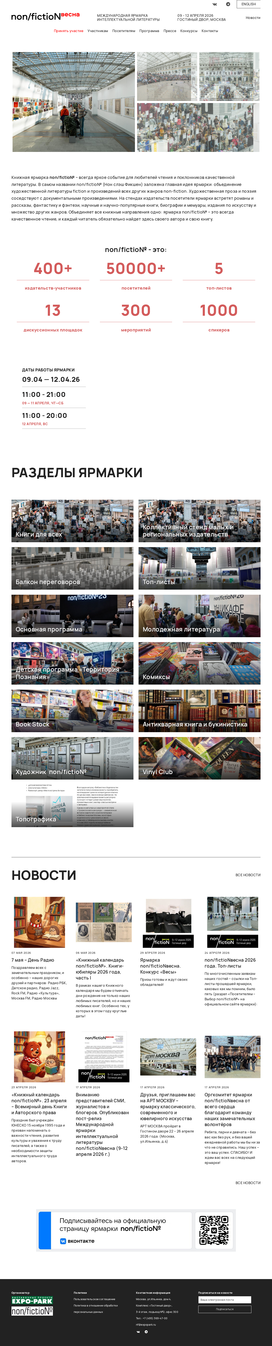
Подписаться (225, 1309)
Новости (253, 17)
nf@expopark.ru (146, 1324)
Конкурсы (188, 30)
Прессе (170, 30)
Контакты (210, 30)
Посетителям (123, 30)
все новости (248, 875)
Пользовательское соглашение (94, 1299)
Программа (149, 30)
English (249, 4)
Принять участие (68, 30)
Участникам (98, 30)
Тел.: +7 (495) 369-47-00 (152, 1318)
